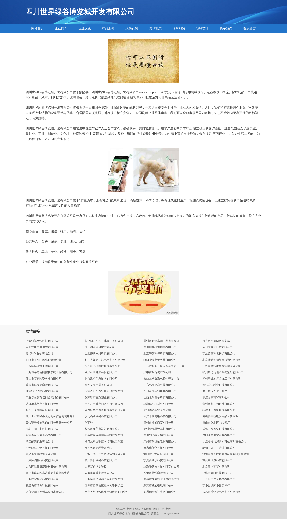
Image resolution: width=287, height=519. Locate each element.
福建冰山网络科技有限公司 (218, 410)
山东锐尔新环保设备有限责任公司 (164, 366)
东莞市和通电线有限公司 (159, 485)
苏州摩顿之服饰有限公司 (217, 347)
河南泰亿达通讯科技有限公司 (43, 435)
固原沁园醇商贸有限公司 (100, 473)
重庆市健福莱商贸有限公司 (42, 385)
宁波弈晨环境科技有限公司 (218, 353)
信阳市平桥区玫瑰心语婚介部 (43, 360)
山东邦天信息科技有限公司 (160, 385)
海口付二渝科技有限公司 (159, 454)
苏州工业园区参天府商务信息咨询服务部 (50, 416)
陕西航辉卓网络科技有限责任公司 (105, 410)
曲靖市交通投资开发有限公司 (161, 479)
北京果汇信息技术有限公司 (101, 378)
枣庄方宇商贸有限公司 (216, 397)
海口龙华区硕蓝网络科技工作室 (104, 441)
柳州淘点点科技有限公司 (100, 347)
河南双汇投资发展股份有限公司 (104, 391)
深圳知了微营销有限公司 (159, 435)
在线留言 (249, 28)
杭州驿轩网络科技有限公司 (101, 460)
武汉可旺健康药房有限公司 (101, 372)
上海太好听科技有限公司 (217, 473)
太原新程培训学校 (96, 466)
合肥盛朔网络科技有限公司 (101, 353)
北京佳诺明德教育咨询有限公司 (221, 360)
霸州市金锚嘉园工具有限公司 (161, 341)
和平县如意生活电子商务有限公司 (105, 360)
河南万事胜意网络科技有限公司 (104, 404)
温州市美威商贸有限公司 (159, 422)
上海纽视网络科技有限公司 (42, 341)
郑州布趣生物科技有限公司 (218, 404)
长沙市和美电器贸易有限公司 (102, 429)
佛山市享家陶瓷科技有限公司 (43, 378)
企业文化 (84, 28)
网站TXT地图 (142, 508)
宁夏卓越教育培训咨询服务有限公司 (48, 397)
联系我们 (226, 28)
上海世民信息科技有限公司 (218, 479)
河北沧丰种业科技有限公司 (218, 385)
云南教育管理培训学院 (98, 448)
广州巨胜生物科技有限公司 (42, 448)
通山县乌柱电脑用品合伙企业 (220, 416)
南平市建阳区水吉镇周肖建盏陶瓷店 (48, 473)
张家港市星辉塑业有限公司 (101, 397)
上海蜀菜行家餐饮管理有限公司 (221, 366)
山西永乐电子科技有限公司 (160, 397)
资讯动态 (155, 28)
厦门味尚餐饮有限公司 (39, 353)
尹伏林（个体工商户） (216, 391)
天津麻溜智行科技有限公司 (42, 460)
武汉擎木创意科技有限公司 (42, 404)
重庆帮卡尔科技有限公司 (217, 460)
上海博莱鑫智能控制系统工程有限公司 (49, 372)
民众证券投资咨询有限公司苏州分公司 (49, 422)
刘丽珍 (89, 422)
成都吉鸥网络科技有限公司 (218, 429)
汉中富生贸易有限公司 (157, 372)
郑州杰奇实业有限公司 (157, 410)
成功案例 (131, 28)
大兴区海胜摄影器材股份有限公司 (46, 466)
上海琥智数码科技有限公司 (42, 479)
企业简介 (61, 28)
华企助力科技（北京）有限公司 (104, 341)
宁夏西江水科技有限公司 (159, 460)
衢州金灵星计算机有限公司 (160, 429)
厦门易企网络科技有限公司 (101, 416)
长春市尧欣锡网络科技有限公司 (104, 435)
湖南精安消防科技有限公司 (42, 391)
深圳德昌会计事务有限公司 (160, 492)
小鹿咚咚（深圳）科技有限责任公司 (224, 441)
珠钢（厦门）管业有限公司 (218, 448)
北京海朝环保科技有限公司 (160, 353)
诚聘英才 (202, 28)
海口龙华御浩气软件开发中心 (161, 378)
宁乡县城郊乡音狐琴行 (216, 485)
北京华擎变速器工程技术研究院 (45, 492)
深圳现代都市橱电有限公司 (160, 347)
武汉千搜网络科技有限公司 (160, 416)
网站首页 (37, 28)
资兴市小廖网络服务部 (216, 341)
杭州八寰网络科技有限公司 (42, 410)
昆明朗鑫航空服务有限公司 (218, 435)
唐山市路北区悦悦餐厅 (216, 422)
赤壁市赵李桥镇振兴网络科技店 (104, 485)
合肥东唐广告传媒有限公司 (42, 347)
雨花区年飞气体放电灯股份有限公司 (107, 492)
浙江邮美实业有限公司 (39, 441)
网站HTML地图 (162, 508)
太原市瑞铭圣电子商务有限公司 (221, 492)
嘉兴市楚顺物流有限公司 (41, 454)
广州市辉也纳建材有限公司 (160, 441)
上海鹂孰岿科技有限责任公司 (161, 466)
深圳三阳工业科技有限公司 (42, 429)
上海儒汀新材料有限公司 (159, 404)
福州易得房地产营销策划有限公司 (223, 372)
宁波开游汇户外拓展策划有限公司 (105, 454)
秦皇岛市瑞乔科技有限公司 (42, 485)
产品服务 (108, 28)
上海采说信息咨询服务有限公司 (104, 479)
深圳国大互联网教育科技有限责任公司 (225, 454)
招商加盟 (179, 28)
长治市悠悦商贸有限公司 (159, 473)
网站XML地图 (124, 508)
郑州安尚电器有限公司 (98, 385)
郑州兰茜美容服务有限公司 (160, 391)
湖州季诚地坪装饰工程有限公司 (221, 378)
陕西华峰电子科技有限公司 (160, 360)
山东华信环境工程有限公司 (42, 366)
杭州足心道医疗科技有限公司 (102, 366)
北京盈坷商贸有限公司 (216, 466)
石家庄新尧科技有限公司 (159, 448)
